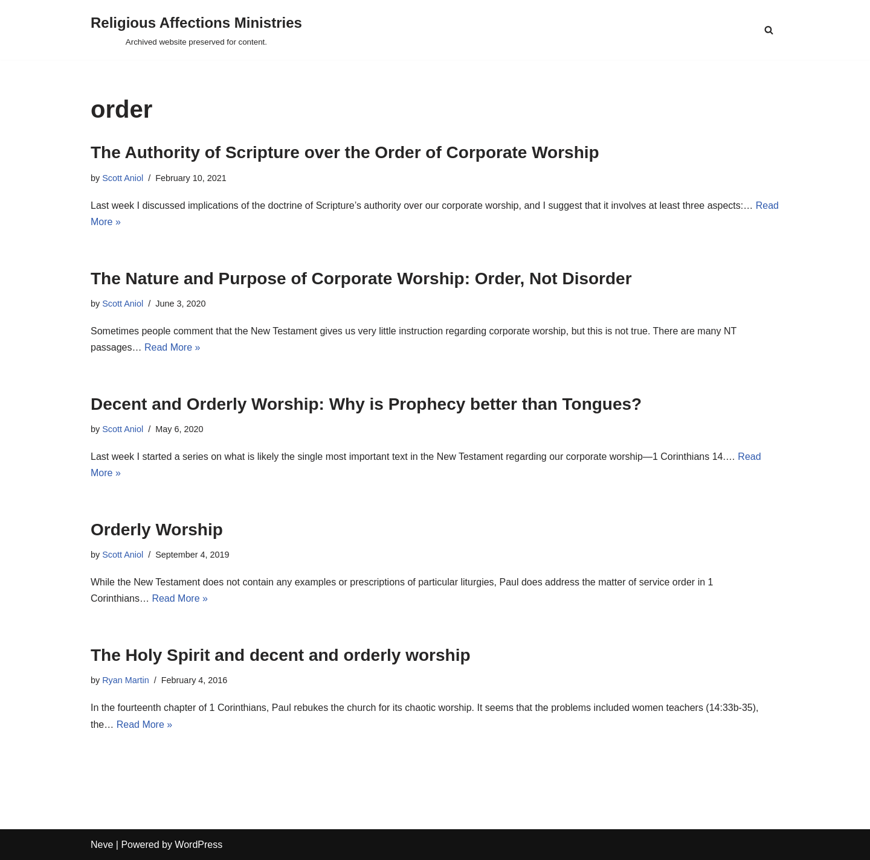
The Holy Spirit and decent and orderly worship (281, 655)
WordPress (198, 844)
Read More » (172, 347)
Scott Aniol (122, 178)
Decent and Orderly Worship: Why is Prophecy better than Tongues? (366, 404)
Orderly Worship (157, 529)
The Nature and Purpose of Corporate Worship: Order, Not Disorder (361, 278)
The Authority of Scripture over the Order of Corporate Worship (345, 152)
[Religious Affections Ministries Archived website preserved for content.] (196, 30)
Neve (102, 844)
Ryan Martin (125, 680)
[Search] (768, 29)
